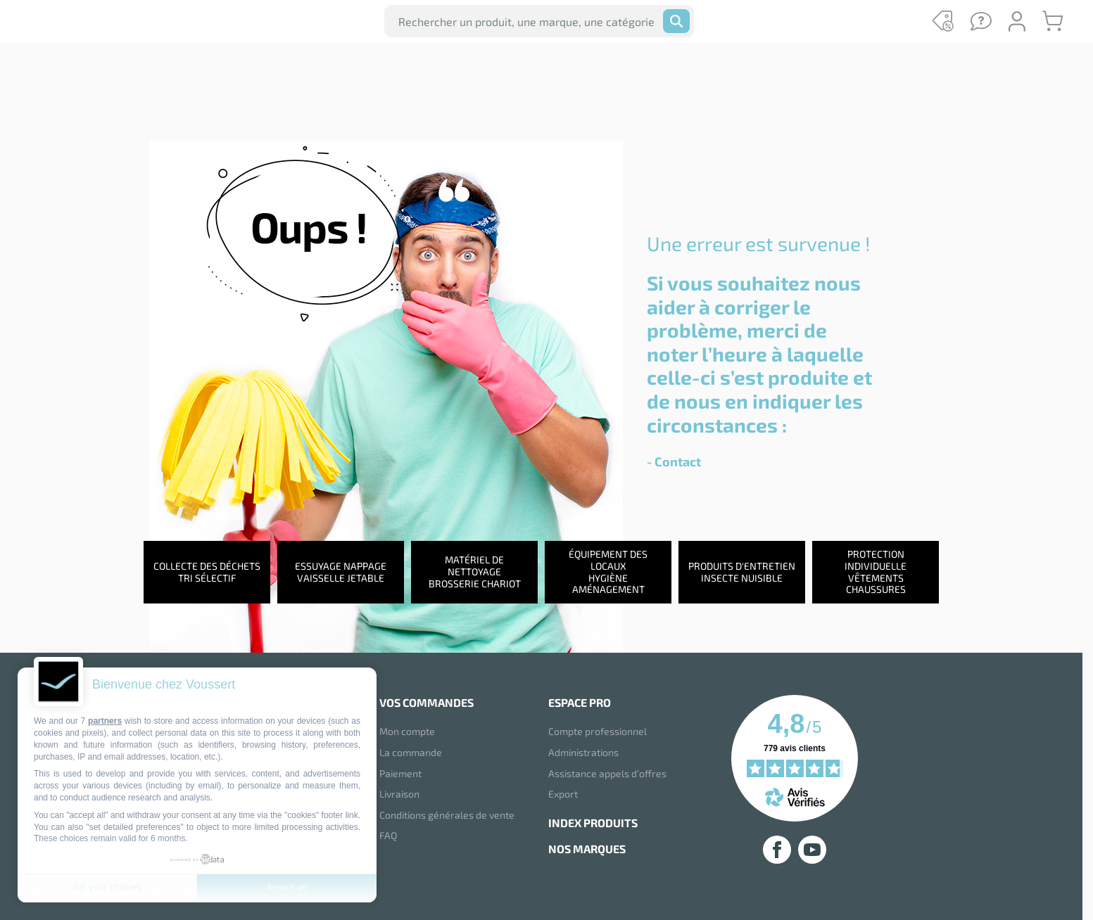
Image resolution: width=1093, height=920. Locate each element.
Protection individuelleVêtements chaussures (875, 574)
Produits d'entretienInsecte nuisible (741, 575)
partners (105, 721)
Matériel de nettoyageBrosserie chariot (475, 574)
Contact (678, 461)
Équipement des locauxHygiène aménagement (608, 574)
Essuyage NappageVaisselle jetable (340, 575)
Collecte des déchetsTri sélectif (206, 575)
